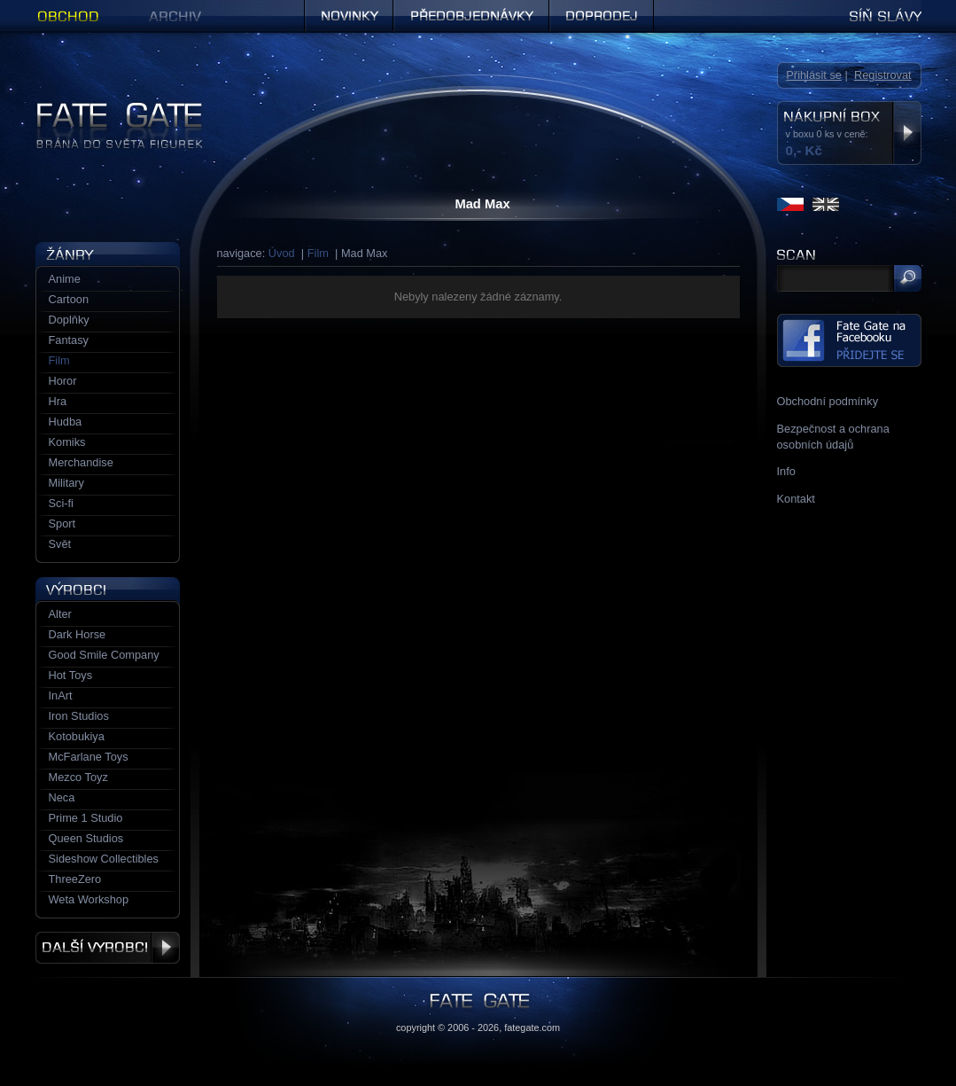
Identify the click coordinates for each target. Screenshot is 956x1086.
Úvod (281, 253)
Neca (62, 797)
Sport (62, 523)
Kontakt (796, 498)
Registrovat (883, 75)
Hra (58, 401)
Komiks (67, 442)
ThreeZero (75, 879)
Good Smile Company (104, 654)
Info (786, 471)
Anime (65, 278)
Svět (60, 544)
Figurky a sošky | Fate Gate (104, 108)
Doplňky (69, 319)
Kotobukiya (77, 736)
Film (318, 253)
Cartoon (69, 299)
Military (67, 482)
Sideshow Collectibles (104, 858)
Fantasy (69, 340)
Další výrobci (107, 948)
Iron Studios (79, 716)
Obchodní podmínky (828, 401)
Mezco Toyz (78, 777)
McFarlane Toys (88, 756)
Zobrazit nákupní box (906, 133)
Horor (63, 380)
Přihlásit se (814, 75)
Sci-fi (61, 503)
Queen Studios (86, 838)
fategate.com (532, 1027)
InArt (61, 695)
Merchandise (81, 462)
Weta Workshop (89, 899)
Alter (60, 614)
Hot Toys (71, 675)
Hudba (65, 421)
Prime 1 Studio (86, 817)
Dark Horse (77, 634)
